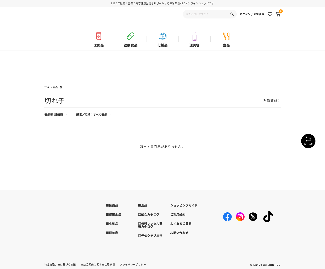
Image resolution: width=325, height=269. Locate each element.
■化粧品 (112, 223)
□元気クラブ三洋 (150, 236)
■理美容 (112, 233)
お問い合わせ (179, 233)
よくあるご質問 (181, 223)
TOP (46, 87)
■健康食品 (113, 214)
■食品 (142, 205)
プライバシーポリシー (133, 264)
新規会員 (258, 20)
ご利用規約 (178, 214)
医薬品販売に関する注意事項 (98, 264)
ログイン (244, 20)
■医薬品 (112, 205)
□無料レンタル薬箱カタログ (150, 225)
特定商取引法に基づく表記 (60, 264)
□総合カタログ (148, 214)
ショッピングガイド (184, 205)
